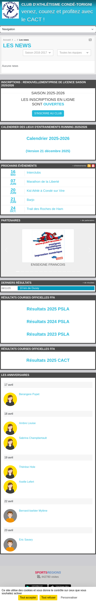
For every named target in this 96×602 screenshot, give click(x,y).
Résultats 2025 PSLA (48, 309)
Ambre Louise (27, 423)
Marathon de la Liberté (43, 181)
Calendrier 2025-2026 (47, 138)
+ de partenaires (87, 220)
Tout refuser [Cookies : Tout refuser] (48, 597)
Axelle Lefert (26, 481)
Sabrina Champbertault (33, 438)
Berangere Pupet (29, 394)
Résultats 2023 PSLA (48, 334)
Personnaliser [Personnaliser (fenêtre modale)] (69, 597)
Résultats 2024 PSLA (48, 321)
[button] (6, 250)
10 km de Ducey (29, 288)
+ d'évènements (79, 166)
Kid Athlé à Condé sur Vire (46, 190)
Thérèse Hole (27, 466)
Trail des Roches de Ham (45, 209)
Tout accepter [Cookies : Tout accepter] (28, 597)
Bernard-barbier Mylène (33, 510)
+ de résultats (88, 283)
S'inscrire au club (48, 113)
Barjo (30, 200)
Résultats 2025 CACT (48, 360)
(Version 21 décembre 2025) (48, 151)
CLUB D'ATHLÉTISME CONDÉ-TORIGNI (56, 4)
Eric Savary (26, 539)
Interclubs (34, 172)
